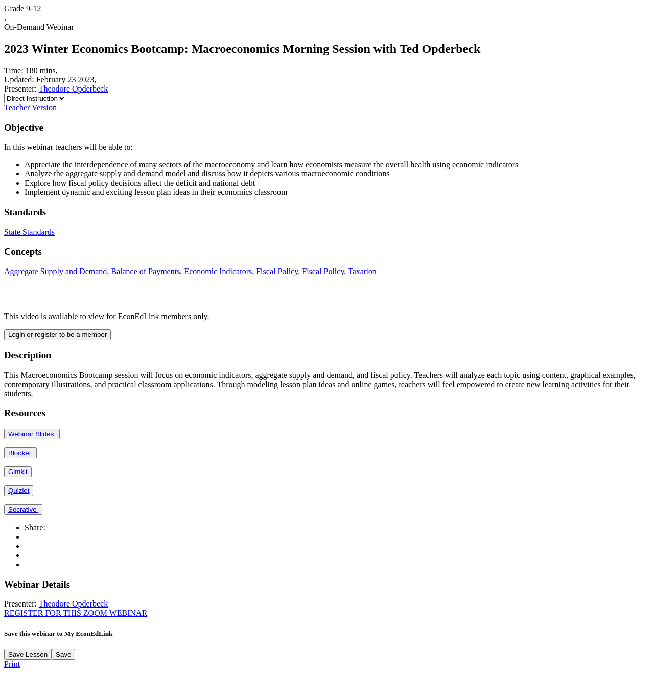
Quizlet (18, 491)
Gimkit (18, 472)
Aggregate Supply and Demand (55, 271)
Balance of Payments (145, 271)
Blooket (20, 453)
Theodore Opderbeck (73, 88)
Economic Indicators (218, 271)
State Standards (29, 232)
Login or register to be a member (57, 335)
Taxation (362, 271)
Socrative (23, 509)
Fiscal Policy (277, 271)
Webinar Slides (32, 434)
